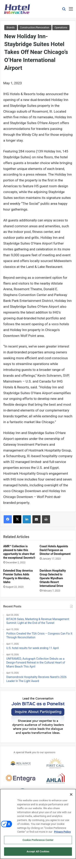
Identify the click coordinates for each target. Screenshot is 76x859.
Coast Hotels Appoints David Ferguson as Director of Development (55, 550)
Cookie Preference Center (38, 841)
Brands (10, 27)
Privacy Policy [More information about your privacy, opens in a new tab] (62, 833)
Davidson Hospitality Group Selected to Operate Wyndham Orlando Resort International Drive (53, 578)
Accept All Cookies (38, 853)
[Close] (71, 796)
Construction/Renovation (34, 27)
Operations (61, 27)
